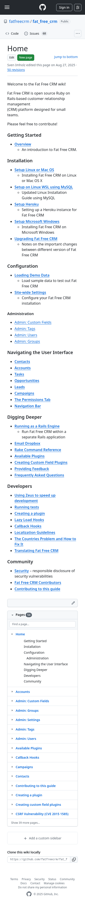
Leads (20, 386)
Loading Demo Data (32, 275)
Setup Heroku (27, 204)
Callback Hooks (28, 526)
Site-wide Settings (30, 292)
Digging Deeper (35, 670)
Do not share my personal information (42, 887)
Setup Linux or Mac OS (34, 169)
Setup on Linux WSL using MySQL (44, 187)
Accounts (23, 367)
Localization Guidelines (35, 532)
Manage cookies (54, 883)
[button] (74, 859)
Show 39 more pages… (25, 822)
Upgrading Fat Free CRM (36, 238)
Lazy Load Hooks (29, 519)
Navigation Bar (28, 405)
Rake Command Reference (38, 449)
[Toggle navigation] (7, 7)
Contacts (22, 361)
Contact (35, 883)
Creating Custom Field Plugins (41, 462)
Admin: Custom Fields (33, 322)
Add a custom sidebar (42, 838)
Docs (23, 883)
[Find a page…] (42, 624)
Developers (32, 675)
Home (20, 634)
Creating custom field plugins (38, 804)
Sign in (64, 7)
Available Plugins (30, 456)
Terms (14, 879)
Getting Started (35, 641)
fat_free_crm (45, 21)
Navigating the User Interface (46, 664)
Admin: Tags (25, 328)
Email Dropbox (27, 443)
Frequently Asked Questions (39, 475)
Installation (32, 646)
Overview (23, 144)
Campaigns (24, 393)
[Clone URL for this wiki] (38, 859)
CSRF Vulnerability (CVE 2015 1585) (42, 814)
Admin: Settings (28, 720)
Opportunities (27, 380)
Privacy (26, 879)
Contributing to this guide (37, 588)
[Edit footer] (73, 603)
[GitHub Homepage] (29, 894)
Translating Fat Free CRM (36, 550)
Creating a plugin (30, 513)
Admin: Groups (27, 341)
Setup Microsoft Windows (37, 221)
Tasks (19, 374)
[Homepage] (42, 7)
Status (52, 879)
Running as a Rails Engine (37, 426)
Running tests (27, 507)
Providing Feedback (32, 468)
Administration (38, 658)
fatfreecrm (19, 21)
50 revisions (16, 70)
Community (32, 681)
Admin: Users (26, 335)
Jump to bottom (66, 57)
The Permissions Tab (33, 399)
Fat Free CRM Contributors (38, 582)
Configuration (34, 652)
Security (22, 570)
